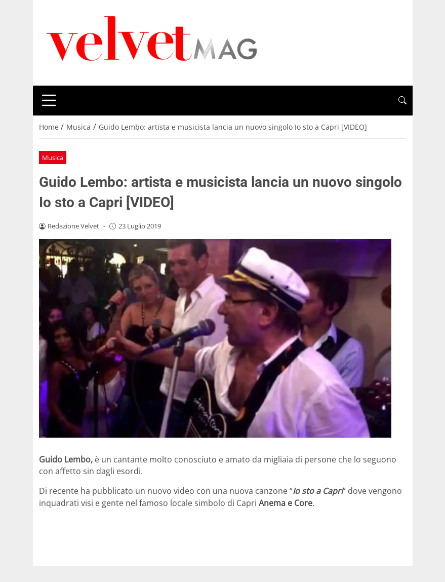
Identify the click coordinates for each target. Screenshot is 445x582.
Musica (52, 157)
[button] (402, 100)
